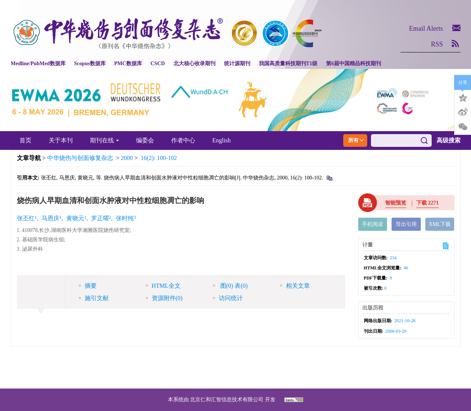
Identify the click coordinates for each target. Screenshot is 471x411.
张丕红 (26, 218)
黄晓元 (75, 218)
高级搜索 (449, 140)
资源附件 (164, 298)
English (221, 140)
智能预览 (395, 203)
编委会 (145, 140)
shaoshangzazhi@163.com (245, 367)
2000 (127, 158)
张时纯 (125, 218)
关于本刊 (61, 140)
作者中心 (183, 140)
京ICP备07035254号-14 (290, 358)
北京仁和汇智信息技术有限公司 (226, 399)
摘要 (88, 285)
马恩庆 (51, 218)
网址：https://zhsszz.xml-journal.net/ (235, 376)
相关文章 (295, 285)
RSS (437, 44)
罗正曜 (100, 218)
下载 (427, 203)
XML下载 (440, 224)
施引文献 (94, 298)
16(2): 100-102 (159, 158)
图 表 (230, 285)
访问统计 (228, 298)
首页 (25, 140)
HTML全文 (163, 285)
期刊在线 (104, 140)
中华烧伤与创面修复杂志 (80, 158)
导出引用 (406, 224)
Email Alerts (426, 28)
